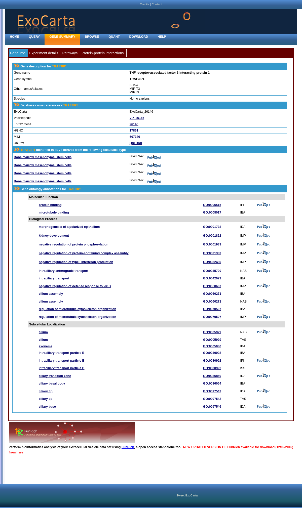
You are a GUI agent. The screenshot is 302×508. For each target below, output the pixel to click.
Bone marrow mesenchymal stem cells (42, 157)
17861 (134, 130)
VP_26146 (137, 118)
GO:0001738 (212, 227)
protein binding (50, 205)
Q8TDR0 (136, 143)
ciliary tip (46, 391)
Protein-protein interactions (103, 53)
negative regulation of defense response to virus (75, 286)
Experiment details (43, 53)
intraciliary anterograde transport (63, 271)
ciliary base (47, 406)
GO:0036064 (212, 383)
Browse (92, 36)
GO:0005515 (212, 205)
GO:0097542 (212, 391)
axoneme (45, 346)
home (14, 36)
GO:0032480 (212, 262)
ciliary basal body (52, 383)
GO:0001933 (212, 244)
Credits (144, 4)
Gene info (17, 53)
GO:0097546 (212, 406)
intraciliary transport (54, 278)
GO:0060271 (212, 293)
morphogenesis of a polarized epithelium (69, 227)
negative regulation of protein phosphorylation (73, 244)
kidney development (54, 235)
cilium (43, 332)
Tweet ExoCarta (187, 495)
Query (34, 36)
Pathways (70, 53)
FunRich (128, 447)
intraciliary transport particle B (62, 353)
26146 (134, 124)
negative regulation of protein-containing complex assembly (84, 253)
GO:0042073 (212, 278)
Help (162, 36)
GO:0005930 (212, 346)
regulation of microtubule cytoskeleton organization (77, 309)
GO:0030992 (212, 353)
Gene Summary (62, 36)
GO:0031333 (212, 253)
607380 (135, 137)
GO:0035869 (212, 376)
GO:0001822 (212, 235)
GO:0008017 (212, 212)
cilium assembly (51, 293)
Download (138, 36)
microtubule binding (54, 212)
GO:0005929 (212, 332)
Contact (157, 4)
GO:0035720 (212, 271)
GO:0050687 (212, 286)
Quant (114, 36)
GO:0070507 (212, 309)
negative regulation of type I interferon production (76, 262)
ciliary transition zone (55, 376)
